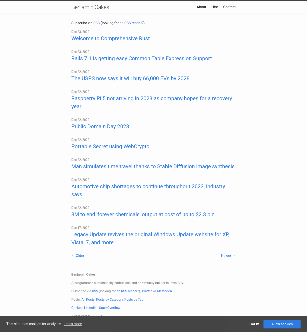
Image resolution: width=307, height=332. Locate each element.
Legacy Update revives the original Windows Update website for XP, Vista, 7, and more (150, 238)
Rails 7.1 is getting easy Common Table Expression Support (141, 58)
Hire (215, 7)
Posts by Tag (133, 300)
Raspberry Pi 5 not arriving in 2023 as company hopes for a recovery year (151, 102)
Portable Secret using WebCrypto (110, 146)
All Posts (88, 300)
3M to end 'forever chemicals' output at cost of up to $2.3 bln (143, 214)
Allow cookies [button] (282, 324)
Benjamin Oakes (90, 7)
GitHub (76, 308)
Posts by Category (109, 300)
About (201, 7)
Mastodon (164, 291)
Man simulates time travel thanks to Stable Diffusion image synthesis (153, 166)
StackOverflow (109, 308)
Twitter (146, 291)
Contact (229, 7)
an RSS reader (131, 23)
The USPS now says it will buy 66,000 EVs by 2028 (130, 78)
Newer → (228, 256)
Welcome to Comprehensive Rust (110, 38)
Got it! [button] (254, 324)
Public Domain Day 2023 (100, 126)
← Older (77, 256)
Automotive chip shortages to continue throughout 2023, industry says (148, 190)
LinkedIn (90, 308)
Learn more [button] (73, 324)
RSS (96, 23)
